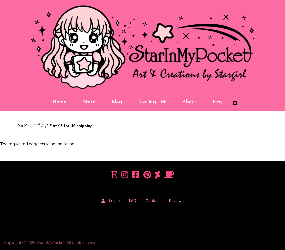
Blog (117, 102)
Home (59, 102)
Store (89, 102)
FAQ (132, 200)
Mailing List (152, 102)
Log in (114, 200)
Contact (153, 200)
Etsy (218, 102)
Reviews (176, 200)
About (189, 102)
